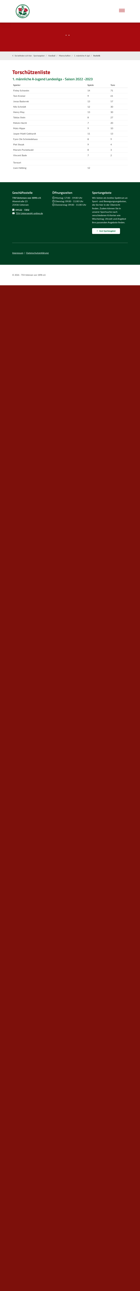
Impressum (17, 252)
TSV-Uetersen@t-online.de (29, 213)
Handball (51, 56)
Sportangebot (39, 56)
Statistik (96, 56)
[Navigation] (122, 10)
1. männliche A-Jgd (82, 56)
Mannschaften (65, 56)
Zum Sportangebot (107, 231)
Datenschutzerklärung (37, 252)
